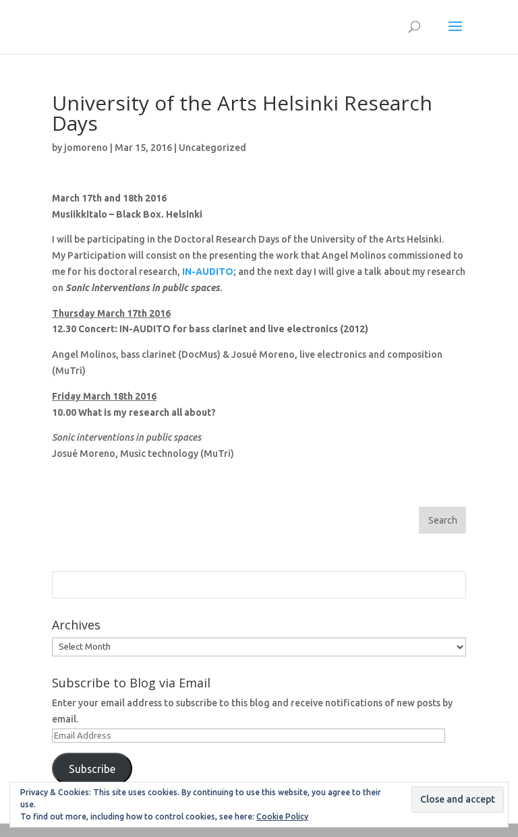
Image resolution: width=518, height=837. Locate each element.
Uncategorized (212, 147)
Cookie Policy (282, 816)
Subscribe (92, 769)
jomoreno (86, 147)
